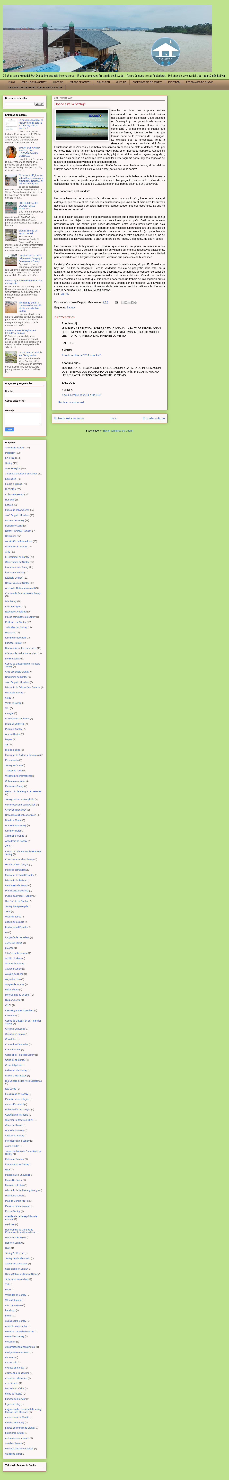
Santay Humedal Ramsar (18, 531)
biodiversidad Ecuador (16, 927)
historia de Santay (14, 572)
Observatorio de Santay (17, 562)
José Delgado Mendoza (17, 515)
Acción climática (13, 958)
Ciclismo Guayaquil (15, 1028)
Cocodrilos (10, 1039)
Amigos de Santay (14, 447)
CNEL (8, 1005)
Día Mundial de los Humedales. (21, 653)
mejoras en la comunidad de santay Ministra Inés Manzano (23, 1410)
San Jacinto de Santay (16, 901)
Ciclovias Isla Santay (15, 809)
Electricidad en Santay (16, 1094)
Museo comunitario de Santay (20, 617)
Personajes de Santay (16, 885)
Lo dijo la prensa (13, 484)
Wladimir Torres (13, 916)
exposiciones (11, 1383)
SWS (7, 1248)
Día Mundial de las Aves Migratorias (23, 1081)
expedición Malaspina (16, 1378)
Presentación (12, 760)
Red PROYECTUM (15, 1237)
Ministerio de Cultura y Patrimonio (22, 755)
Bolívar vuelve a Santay (17, 583)
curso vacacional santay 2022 (20, 1347)
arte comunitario (13, 1305)
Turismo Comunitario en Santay (21, 473)
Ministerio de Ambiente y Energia (22, 1190)
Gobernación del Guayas (18, 1109)
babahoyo (10, 1310)
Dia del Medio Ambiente (17, 718)
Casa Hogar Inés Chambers (19, 1010)
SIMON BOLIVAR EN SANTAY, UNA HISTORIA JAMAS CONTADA (30, 151)
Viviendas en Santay (15, 1295)
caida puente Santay (15, 1321)
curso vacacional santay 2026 (20, 804)
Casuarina (10, 1015)
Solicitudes (10, 536)
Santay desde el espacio (17, 1258)
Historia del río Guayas (16, 864)
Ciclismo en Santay (15, 1034)
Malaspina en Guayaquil (17, 1175)
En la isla (10, 458)
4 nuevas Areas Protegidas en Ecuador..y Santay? (20, 331)
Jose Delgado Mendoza (17, 682)
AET (7, 744)
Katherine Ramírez (14, 1159)
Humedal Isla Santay (15, 825)
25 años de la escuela (16, 953)
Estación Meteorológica (17, 1099)
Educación (10, 479)
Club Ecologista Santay (17, 671)
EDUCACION (103, 82)
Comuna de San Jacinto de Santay (23, 593)
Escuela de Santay (14, 520)
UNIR (8, 1289)
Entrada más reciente (69, 418)
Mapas (8, 739)
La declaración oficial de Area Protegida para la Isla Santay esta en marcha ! (31, 124)
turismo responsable (15, 637)
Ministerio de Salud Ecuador (19, 875)
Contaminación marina (16, 1044)
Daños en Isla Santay (16, 1070)
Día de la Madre (13, 820)
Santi (7, 911)
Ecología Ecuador (14, 577)
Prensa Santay (12, 1211)
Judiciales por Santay (16, 627)
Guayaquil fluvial (13, 1125)
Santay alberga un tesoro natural (28, 232)
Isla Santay (11, 601)
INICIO (12, 82)
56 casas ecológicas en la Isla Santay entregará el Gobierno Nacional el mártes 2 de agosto (31, 179)
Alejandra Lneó (13, 979)
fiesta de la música (14, 1388)
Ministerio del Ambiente (17, 510)
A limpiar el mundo (14, 835)
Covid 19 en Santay (15, 1060)
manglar (9, 713)
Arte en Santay (12, 734)
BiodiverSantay (13, 658)
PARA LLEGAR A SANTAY (33, 82)
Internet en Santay (14, 1135)
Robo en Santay (13, 1242)
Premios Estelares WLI (16, 890)
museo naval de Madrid (17, 1417)
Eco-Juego (10, 1088)
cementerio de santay (16, 1326)
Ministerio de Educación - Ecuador (22, 687)
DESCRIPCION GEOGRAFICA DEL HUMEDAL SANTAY (35, 87)
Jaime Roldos (12, 1146)
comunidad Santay (14, 1336)
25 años (9, 948)
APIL (7, 551)
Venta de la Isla (13, 703)
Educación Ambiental (16, 611)
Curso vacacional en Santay (19, 859)
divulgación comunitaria (17, 1352)
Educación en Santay (16, 546)
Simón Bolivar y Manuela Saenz (21, 1274)
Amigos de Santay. (14, 984)
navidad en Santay (14, 1422)
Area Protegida (12, 468)
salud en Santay (13, 1443)
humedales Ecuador (15, 1399)
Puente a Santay (13, 729)
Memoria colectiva (14, 1185)
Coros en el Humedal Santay (20, 1055)
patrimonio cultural (14, 1433)
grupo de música (13, 1393)
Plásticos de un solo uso (17, 1206)
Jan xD (65, 293)
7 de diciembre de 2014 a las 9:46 (81, 355)
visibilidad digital (13, 1453)
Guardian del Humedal (16, 1114)
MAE (7, 1169)
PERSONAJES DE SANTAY (199, 82)
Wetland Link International (18, 776)
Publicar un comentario (71, 402)
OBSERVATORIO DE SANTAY (147, 82)
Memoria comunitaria (16, 870)
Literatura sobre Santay (17, 1164)
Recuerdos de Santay (16, 677)
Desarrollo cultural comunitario (20, 815)
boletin (8, 1315)
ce (6, 932)
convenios (10, 1341)
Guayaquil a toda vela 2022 (19, 1120)
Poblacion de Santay (15, 622)
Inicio (113, 418)
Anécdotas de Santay (16, 841)
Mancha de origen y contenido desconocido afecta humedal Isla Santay (30, 306)
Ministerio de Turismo (16, 880)
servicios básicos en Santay (19, 1448)
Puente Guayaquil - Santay (19, 896)
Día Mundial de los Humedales (20, 648)
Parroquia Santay (14, 692)
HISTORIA (58, 82)
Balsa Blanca (12, 989)
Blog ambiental (12, 1000)
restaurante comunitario (17, 1438)
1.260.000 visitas (13, 942)
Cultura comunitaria (15, 781)
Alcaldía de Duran (14, 974)
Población (10, 453)
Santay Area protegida (16, 906)
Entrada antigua (154, 418)
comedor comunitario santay (19, 1331)
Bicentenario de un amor (17, 994)
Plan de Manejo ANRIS (17, 1201)
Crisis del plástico (14, 1065)
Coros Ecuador (12, 1049)
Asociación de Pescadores (18, 541)
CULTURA (121, 82)
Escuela (9, 505)
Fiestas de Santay (14, 786)
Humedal (9, 499)
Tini (7, 1284)
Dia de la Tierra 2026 (15, 1075)
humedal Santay (13, 643)
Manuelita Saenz (13, 1180)
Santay (71, 307)
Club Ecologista (13, 606)
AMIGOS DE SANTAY (80, 82)
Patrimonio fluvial (14, 1195)
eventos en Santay (14, 1367)
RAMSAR (10, 632)
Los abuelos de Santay (16, 567)
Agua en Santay (13, 968)
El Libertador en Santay (17, 557)
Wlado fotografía (13, 1300)
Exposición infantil (14, 1104)
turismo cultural (13, 830)
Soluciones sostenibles (16, 1279)
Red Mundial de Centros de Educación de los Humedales (20, 1231)
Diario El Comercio (14, 723)
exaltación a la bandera (17, 1373)
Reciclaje (10, 1224)
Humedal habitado (14, 1130)
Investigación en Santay (17, 1140)
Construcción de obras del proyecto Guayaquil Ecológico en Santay (30, 258)
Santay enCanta (13, 765)
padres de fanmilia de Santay (20, 1427)
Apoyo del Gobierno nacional (20, 588)
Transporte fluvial (14, 770)
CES (7, 846)
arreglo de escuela (14, 922)
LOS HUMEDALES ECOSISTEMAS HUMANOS (28, 206)
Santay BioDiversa (14, 1253)
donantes (10, 1357)
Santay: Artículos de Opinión (19, 799)
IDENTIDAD (174, 82)
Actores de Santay (14, 963)
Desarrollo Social (14, 525)
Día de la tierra (12, 750)
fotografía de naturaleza (17, 937)
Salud (8, 697)
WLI (7, 708)
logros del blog (12, 1404)
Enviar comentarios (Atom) (117, 430)
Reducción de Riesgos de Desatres (23, 791)
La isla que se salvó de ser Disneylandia (30, 354)
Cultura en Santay (14, 494)
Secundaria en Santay (16, 1268)
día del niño (11, 1362)
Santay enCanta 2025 (16, 1263)
